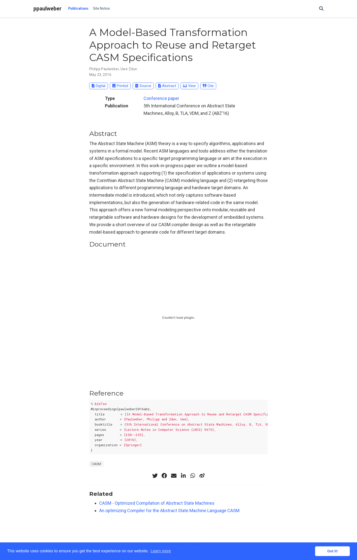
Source (143, 86)
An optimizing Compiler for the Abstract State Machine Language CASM (169, 510)
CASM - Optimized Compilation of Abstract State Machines (156, 503)
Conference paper (161, 98)
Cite (208, 86)
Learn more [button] (160, 551)
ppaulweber (47, 8)
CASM (96, 464)
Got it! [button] (332, 551)
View (189, 86)
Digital (98, 86)
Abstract (167, 86)
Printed (120, 86)
